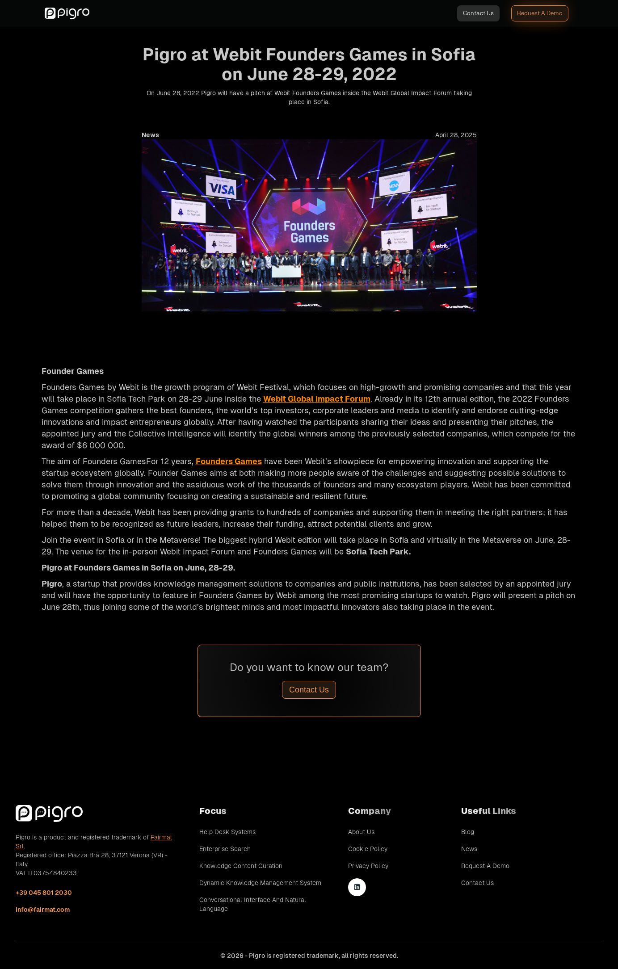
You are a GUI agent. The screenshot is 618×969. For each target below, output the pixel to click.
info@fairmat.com (43, 909)
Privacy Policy (368, 865)
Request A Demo (540, 13)
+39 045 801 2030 (44, 892)
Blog (467, 831)
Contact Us (478, 13)
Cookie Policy (367, 848)
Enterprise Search (225, 848)
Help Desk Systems (227, 831)
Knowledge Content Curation (240, 865)
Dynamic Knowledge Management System (260, 882)
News (469, 848)
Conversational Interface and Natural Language (252, 904)
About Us (361, 831)
